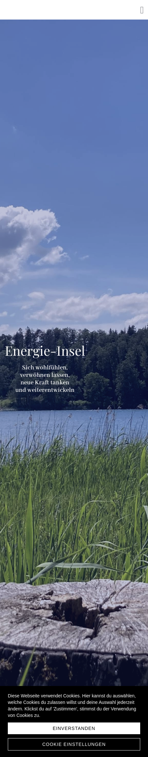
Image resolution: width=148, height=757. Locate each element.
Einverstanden (74, 728)
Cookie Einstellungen (74, 744)
